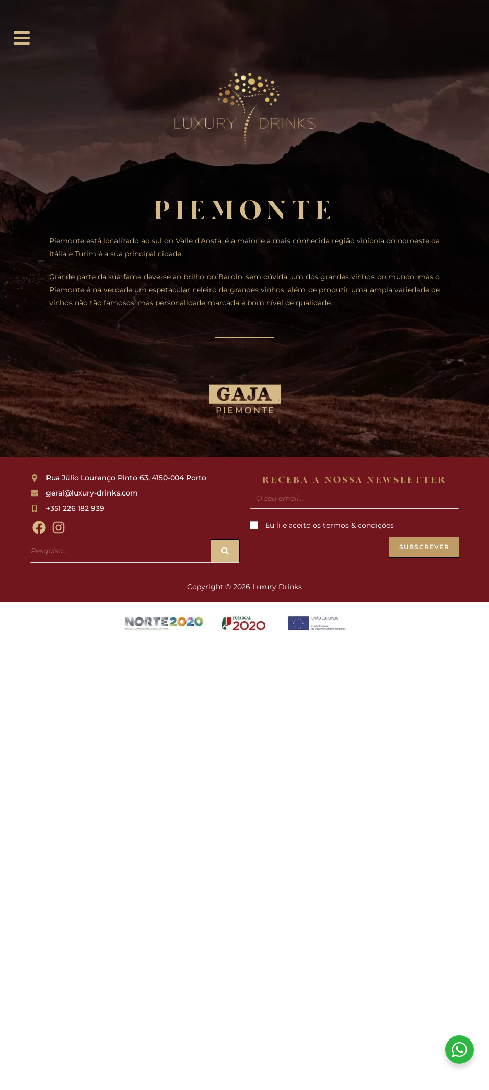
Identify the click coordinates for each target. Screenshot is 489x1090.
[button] (22, 39)
